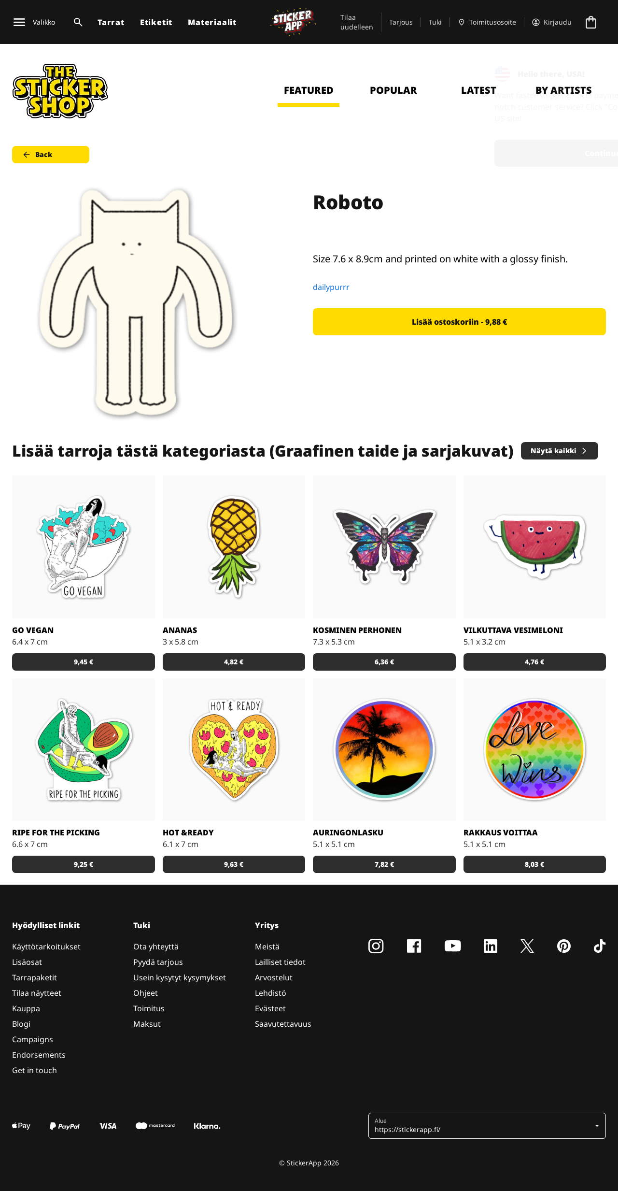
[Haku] (76, 22)
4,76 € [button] (534, 661)
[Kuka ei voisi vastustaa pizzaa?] (234, 749)
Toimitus (149, 1008)
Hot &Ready (188, 832)
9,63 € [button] (233, 864)
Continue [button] (488, 153)
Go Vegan (33, 630)
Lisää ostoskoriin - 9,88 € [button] (459, 321)
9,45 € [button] (83, 661)
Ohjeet (145, 993)
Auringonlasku (348, 832)
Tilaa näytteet (36, 993)
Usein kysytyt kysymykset (179, 977)
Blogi (21, 1024)
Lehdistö (270, 993)
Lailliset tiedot (280, 962)
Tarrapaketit (34, 977)
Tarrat (111, 22)
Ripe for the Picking (56, 832)
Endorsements (39, 1054)
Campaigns (32, 1039)
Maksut (147, 1024)
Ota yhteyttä (156, 946)
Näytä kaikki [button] (559, 450)
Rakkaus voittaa (501, 832)
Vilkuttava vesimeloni (513, 630)
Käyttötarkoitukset (46, 946)
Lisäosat (27, 962)
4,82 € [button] (233, 661)
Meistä (267, 946)
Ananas (180, 630)
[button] (483, 1125)
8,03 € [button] (534, 864)
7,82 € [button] (384, 864)
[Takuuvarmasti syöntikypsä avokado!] (83, 749)
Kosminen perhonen (357, 630)
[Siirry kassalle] (591, 22)
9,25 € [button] (83, 864)
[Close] (588, 74)
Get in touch (34, 1070)
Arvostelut (274, 977)
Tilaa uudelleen (356, 22)
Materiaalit (212, 22)
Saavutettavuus (283, 1024)
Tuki (435, 22)
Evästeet (270, 1008)
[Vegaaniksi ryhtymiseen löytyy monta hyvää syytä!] (83, 546)
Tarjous (401, 22)
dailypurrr (331, 287)
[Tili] (552, 22)
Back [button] (37, 154)
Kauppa (26, 1008)
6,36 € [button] (384, 661)
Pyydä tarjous (158, 962)
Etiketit (156, 22)
